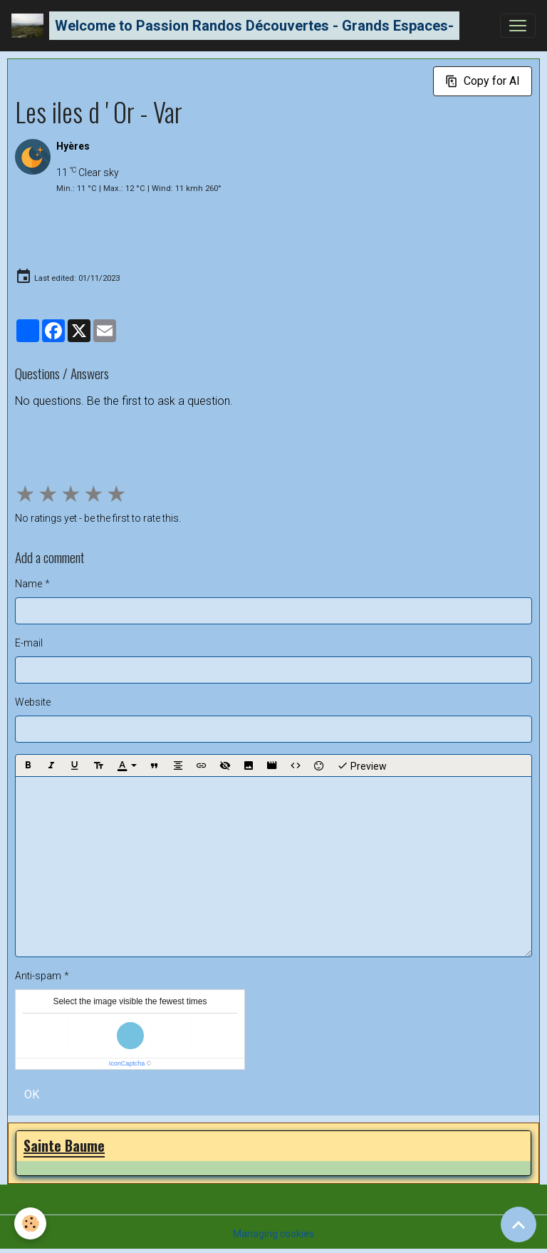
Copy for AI (482, 81)
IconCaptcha (127, 1063)
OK (31, 1094)
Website (33, 702)
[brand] (235, 25)
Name (28, 583)
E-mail (29, 643)
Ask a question (61, 440)
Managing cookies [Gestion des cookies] (273, 1233)
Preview (362, 765)
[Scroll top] (518, 1224)
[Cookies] (30, 1223)
